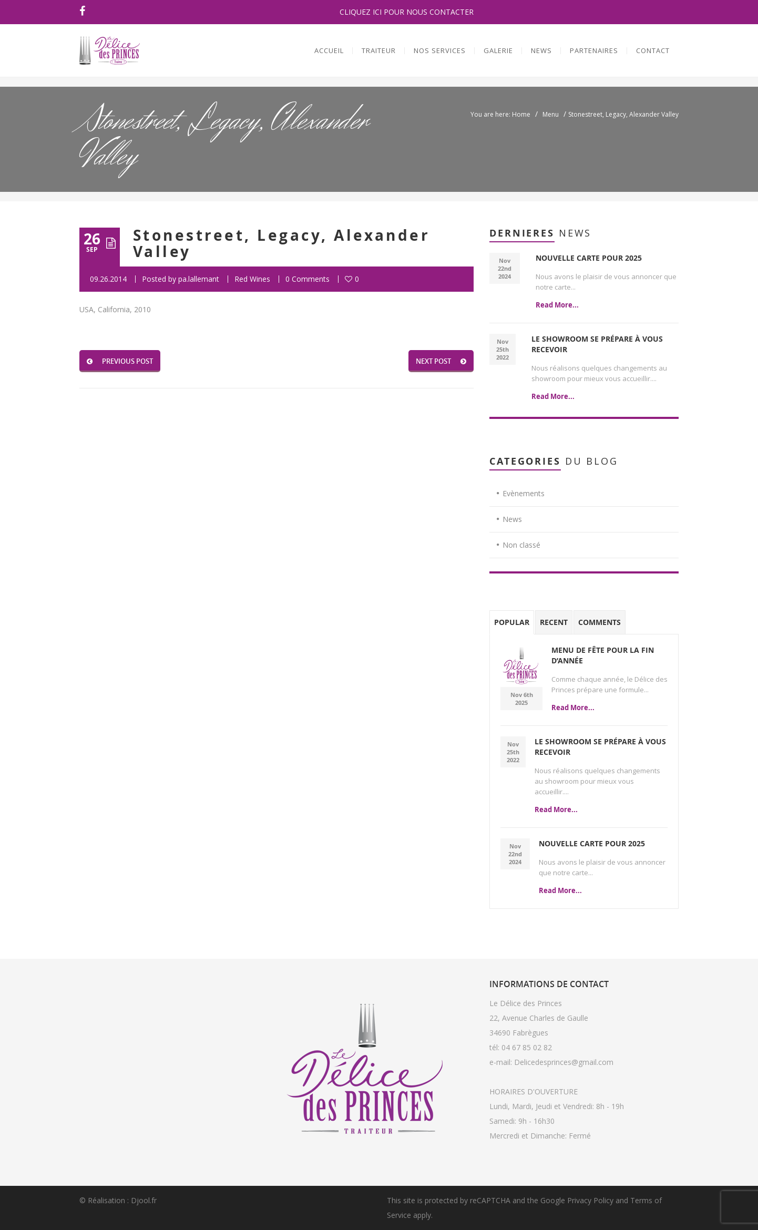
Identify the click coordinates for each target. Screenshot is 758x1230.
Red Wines (252, 279)
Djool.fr (144, 1200)
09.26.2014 (108, 279)
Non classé (521, 545)
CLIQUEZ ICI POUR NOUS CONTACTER (407, 12)
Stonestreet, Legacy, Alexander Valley (281, 243)
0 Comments (307, 279)
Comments (599, 622)
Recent (554, 622)
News (512, 519)
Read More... (557, 305)
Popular (511, 622)
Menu (550, 114)
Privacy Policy (590, 1200)
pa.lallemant (198, 279)
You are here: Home (500, 114)
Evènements (524, 493)
